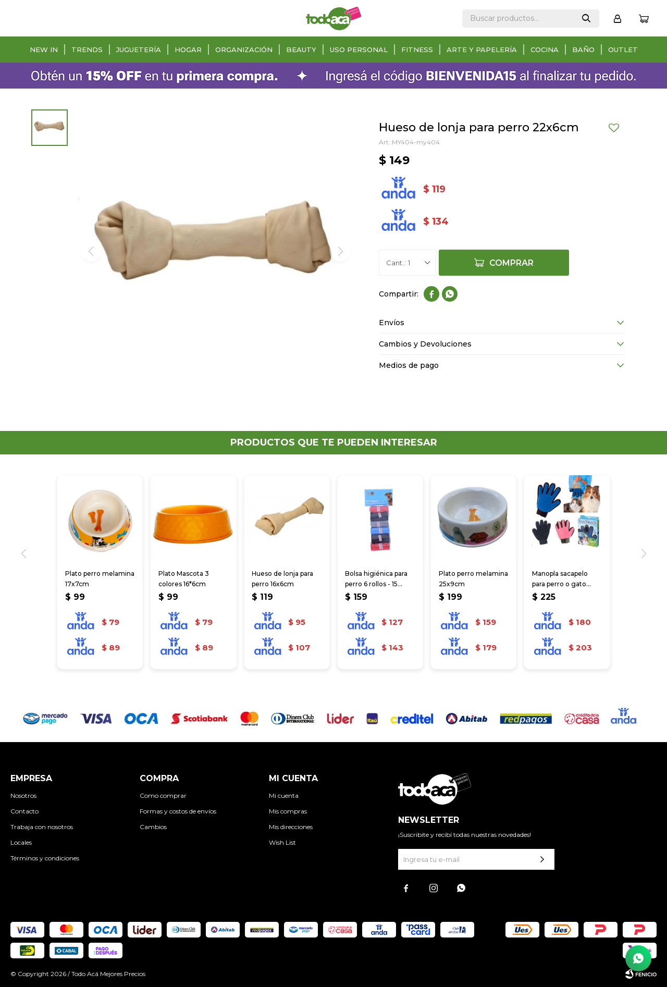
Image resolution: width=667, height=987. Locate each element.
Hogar (188, 49)
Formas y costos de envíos (178, 811)
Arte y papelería (482, 49)
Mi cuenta (284, 795)
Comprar (511, 263)
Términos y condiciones (44, 858)
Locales (21, 842)
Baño (583, 49)
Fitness (417, 49)
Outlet (623, 49)
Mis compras (288, 811)
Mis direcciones (291, 827)
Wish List (282, 842)
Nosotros (23, 795)
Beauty (301, 49)
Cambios (153, 827)
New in (44, 49)
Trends (87, 49)
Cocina (544, 49)
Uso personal (359, 49)
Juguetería (138, 49)
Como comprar (163, 795)
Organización (244, 49)
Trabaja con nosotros (41, 827)
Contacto (24, 811)
